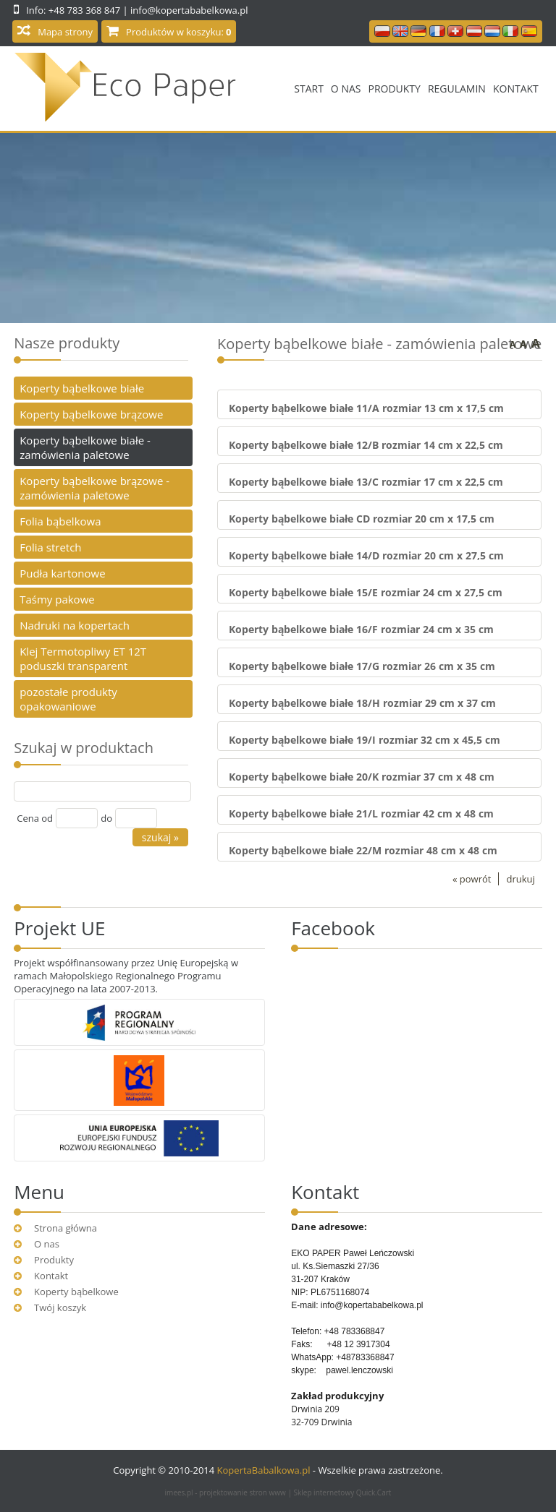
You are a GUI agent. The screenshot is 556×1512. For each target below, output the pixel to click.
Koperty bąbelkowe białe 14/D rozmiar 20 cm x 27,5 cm (366, 555)
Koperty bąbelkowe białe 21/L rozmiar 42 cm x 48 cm (361, 813)
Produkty (394, 88)
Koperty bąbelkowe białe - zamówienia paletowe (85, 447)
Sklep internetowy (343, 1492)
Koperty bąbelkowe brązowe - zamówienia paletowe (94, 487)
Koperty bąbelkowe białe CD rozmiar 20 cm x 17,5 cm (361, 518)
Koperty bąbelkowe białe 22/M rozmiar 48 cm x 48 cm (363, 850)
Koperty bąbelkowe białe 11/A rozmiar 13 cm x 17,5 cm (366, 408)
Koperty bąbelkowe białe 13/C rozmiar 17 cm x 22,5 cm (366, 482)
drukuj (520, 878)
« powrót (471, 878)
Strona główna (65, 1227)
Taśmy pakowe (57, 599)
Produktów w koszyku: (178, 31)
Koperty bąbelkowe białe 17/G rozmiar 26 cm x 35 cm (362, 666)
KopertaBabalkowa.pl (264, 1470)
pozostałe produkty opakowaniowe (68, 698)
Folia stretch (50, 547)
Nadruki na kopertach (75, 625)
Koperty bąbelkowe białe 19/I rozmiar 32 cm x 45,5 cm (364, 740)
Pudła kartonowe (62, 573)
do (106, 818)
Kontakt (516, 88)
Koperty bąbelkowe (76, 1291)
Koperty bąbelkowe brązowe (91, 414)
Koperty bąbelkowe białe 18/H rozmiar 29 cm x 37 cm (362, 703)
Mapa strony (65, 31)
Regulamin (457, 88)
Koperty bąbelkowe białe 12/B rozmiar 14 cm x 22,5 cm (366, 445)
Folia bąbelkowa (60, 521)
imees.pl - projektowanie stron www (226, 1492)
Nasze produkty (66, 343)
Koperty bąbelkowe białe (82, 388)
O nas (346, 88)
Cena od (35, 818)
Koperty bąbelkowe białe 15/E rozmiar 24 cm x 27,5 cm (365, 592)
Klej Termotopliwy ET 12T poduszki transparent (83, 658)
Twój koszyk (60, 1307)
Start (309, 88)
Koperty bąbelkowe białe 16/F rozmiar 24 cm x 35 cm (361, 629)
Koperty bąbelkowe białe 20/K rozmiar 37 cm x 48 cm (361, 776)
